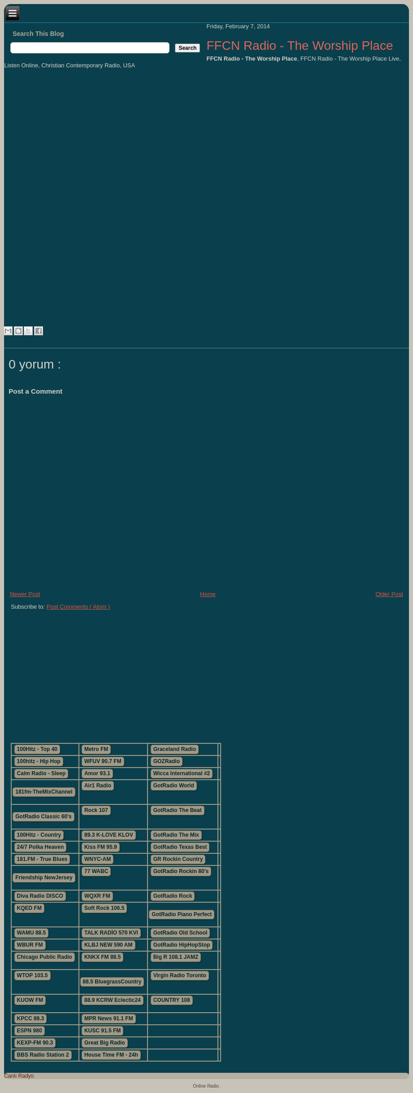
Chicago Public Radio (44, 957)
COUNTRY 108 (171, 1000)
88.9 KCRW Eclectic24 (112, 1000)
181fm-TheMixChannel (43, 792)
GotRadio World (173, 785)
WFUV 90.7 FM (103, 761)
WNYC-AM (97, 859)
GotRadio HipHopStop (181, 945)
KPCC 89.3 (30, 1018)
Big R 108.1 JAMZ (176, 957)
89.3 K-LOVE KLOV (108, 835)
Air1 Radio (97, 785)
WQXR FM (97, 896)
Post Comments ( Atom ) (78, 606)
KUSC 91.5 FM (102, 1030)
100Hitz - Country (39, 835)
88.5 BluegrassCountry (112, 982)
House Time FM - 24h (111, 1055)
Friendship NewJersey (43, 877)
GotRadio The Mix (176, 835)
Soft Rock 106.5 (104, 908)
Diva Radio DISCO (40, 896)
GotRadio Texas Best (180, 847)
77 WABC (96, 871)
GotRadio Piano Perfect (182, 914)
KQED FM (29, 908)
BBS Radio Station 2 (43, 1055)
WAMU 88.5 (31, 933)
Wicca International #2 (181, 773)
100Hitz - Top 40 (37, 749)
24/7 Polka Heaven (40, 847)
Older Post (389, 594)
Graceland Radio (174, 749)
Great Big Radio (104, 1043)
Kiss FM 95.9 (100, 847)
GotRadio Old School (180, 933)
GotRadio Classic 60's (43, 816)
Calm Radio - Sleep (41, 773)
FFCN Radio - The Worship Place (299, 46)
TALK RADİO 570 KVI (111, 933)
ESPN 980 (29, 1030)
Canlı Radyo (19, 1076)
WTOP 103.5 (32, 975)
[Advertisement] (156, 673)
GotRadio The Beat (177, 810)
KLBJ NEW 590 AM (108, 945)
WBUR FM (30, 945)
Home (208, 594)
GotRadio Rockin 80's (181, 871)
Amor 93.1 (97, 773)
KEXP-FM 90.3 (35, 1043)
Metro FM (96, 749)
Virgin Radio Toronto (179, 975)
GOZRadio (166, 761)
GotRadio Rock (172, 896)
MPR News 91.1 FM (108, 1018)
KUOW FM (30, 1000)
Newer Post (25, 594)
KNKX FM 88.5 (102, 957)
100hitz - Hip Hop (39, 761)
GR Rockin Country (178, 859)
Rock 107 (96, 810)
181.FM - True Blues (42, 859)
